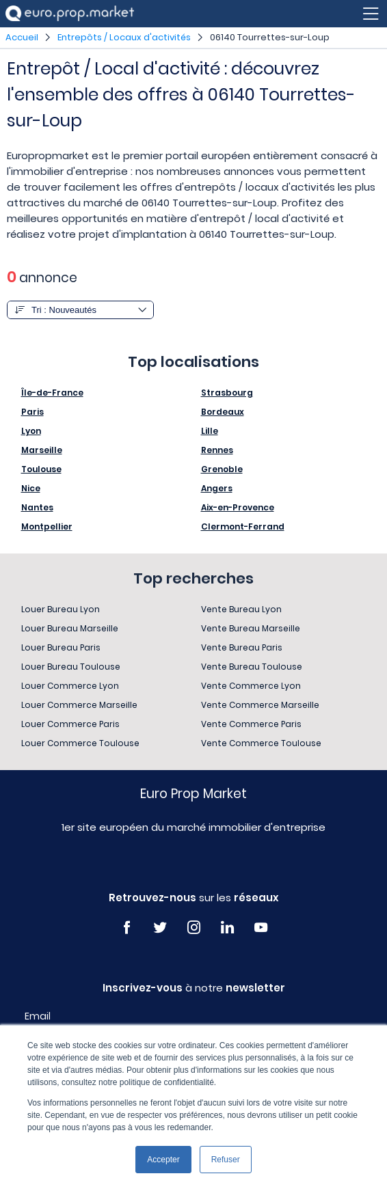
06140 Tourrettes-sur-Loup (270, 37)
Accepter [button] (163, 1159)
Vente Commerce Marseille (260, 705)
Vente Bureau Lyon (241, 609)
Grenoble (222, 469)
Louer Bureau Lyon (60, 609)
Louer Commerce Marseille (79, 705)
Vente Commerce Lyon (251, 686)
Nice (30, 488)
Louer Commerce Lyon (70, 686)
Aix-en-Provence (237, 507)
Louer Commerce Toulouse (80, 743)
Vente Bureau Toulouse (251, 666)
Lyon (31, 431)
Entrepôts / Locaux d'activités (124, 37)
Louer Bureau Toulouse (70, 666)
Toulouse (41, 469)
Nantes (37, 507)
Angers (216, 488)
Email (38, 1016)
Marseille (41, 450)
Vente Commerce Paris (251, 724)
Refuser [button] (225, 1159)
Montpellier (46, 526)
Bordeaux (222, 411)
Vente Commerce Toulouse (261, 743)
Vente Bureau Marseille (250, 628)
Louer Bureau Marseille (69, 628)
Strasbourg (227, 392)
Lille (209, 431)
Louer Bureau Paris (61, 647)
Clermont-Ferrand (242, 526)
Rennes (217, 450)
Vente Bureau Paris (241, 647)
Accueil (21, 37)
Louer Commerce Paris (70, 724)
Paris (32, 411)
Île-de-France (52, 392)
